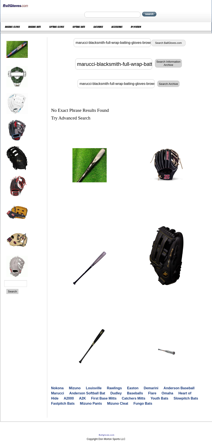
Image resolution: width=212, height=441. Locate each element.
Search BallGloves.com (168, 42)
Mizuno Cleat (117, 403)
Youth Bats (159, 398)
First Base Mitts (103, 398)
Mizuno (75, 388)
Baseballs (135, 393)
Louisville (94, 388)
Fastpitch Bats (63, 403)
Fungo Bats (142, 403)
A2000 (69, 398)
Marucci (57, 393)
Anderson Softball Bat (87, 393)
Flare (152, 393)
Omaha (167, 393)
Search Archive (168, 84)
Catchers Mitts (133, 398)
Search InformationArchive (168, 63)
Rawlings (114, 388)
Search (12, 291)
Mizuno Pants (91, 403)
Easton (132, 388)
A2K (82, 398)
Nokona (57, 388)
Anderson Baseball (178, 388)
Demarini (151, 388)
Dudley (116, 393)
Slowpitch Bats (186, 398)
